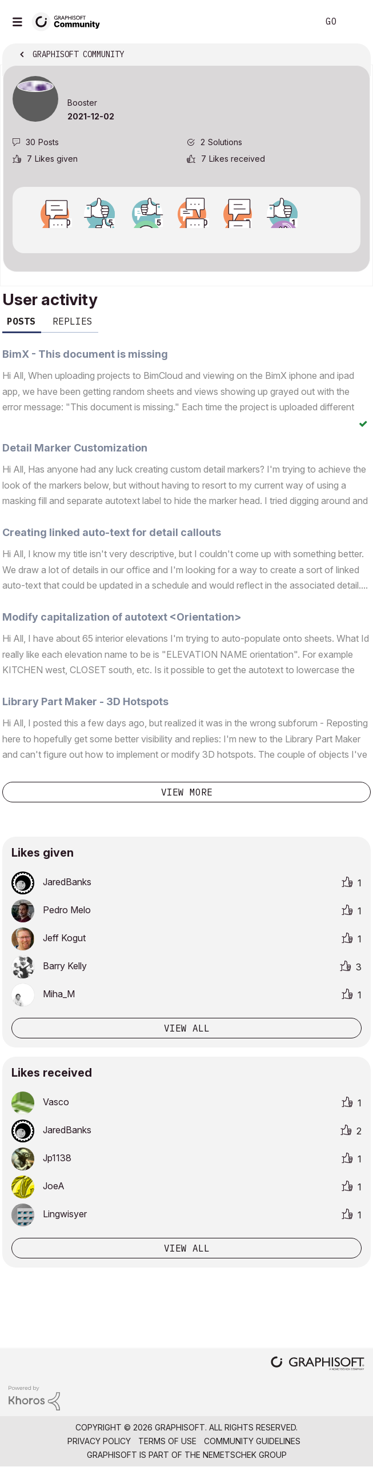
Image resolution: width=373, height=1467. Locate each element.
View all (187, 1028)
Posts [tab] (21, 321)
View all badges (186, 238)
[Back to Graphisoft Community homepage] (69, 21)
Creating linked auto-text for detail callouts (111, 532)
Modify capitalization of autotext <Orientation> (121, 617)
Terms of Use (167, 1441)
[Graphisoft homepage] (317, 1364)
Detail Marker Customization (74, 448)
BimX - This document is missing (85, 354)
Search (292, 21)
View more (186, 792)
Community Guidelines (252, 1441)
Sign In (354, 22)
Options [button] (354, 55)
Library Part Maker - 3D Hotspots (85, 701)
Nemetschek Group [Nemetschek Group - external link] (245, 1455)
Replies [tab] (73, 321)
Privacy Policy (99, 1441)
